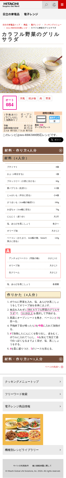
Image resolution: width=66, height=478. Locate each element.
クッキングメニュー (53, 24)
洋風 (22, 98)
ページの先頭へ (52, 367)
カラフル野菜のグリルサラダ (31, 37)
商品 (25, 24)
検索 (45, 4)
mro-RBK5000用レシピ (16, 28)
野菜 (48, 98)
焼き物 (32, 98)
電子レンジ (36, 24)
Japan (53, 4)
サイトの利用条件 (21, 465)
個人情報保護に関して (42, 465)
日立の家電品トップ (11, 24)
